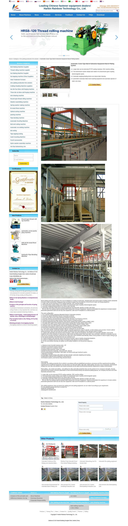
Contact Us (81, 15)
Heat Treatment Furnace (18, 79)
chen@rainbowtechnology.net (110, 7)
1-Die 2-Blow (74, 508)
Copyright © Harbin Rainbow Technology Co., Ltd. (64, 514)
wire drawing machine (17, 95)
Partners (80, 511)
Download (100, 15)
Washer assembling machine (19, 102)
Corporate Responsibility (38, 500)
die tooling (13, 130)
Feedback (69, 15)
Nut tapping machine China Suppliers (21, 76)
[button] (59, 55)
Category (16, 59)
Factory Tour (49, 511)
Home (13, 15)
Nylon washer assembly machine (20, 143)
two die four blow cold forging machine (22, 89)
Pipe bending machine (17, 118)
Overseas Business (36, 498)
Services (58, 15)
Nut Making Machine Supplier (19, 73)
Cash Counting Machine (17, 137)
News (37, 15)
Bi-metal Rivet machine (17, 108)
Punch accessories (16, 140)
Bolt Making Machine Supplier (19, 67)
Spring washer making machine (20, 105)
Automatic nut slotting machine (19, 127)
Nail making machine (77, 505)
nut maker (73, 496)
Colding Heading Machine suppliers (21, 86)
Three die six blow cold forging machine (22, 92)
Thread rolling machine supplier (20, 70)
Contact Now (23, 284)
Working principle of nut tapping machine (22, 324)
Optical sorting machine (17, 111)
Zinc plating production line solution (29, 59)
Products (47, 15)
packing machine (15, 114)
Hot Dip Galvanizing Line (18, 146)
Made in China (48, 398)
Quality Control (72, 511)
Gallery (86, 511)
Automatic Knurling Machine (19, 121)
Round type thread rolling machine (21, 99)
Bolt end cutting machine (18, 124)
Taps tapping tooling (16, 134)
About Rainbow (25, 15)
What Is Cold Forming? (16, 302)
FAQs (91, 15)
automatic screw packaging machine (29, 231)
